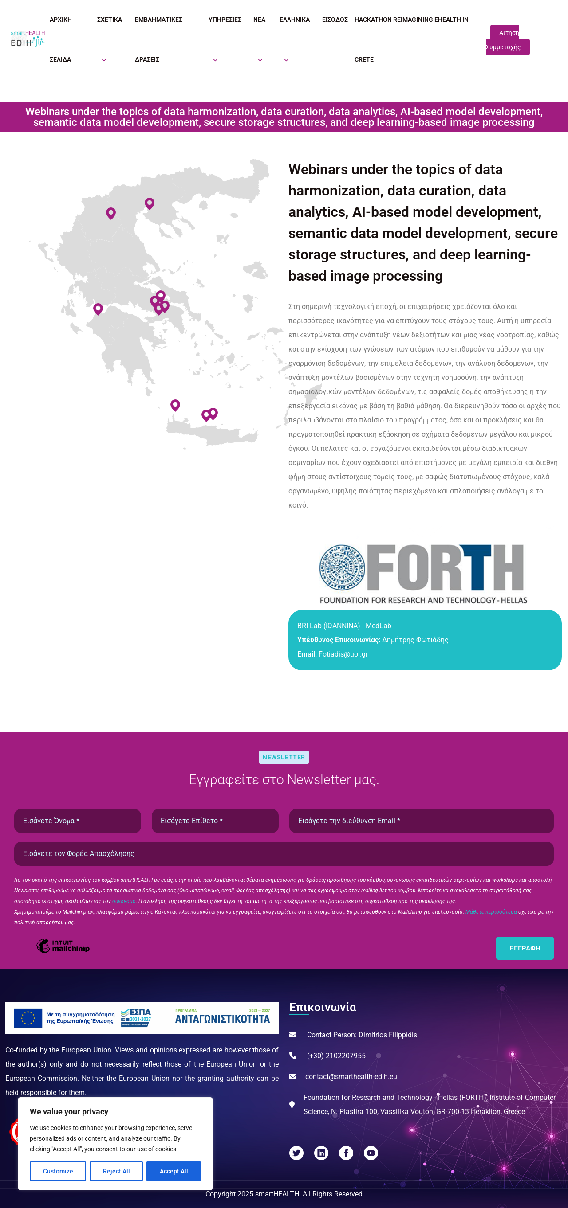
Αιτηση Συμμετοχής (503, 40)
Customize (58, 1171)
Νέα (259, 19)
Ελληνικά (295, 19)
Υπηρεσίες (225, 19)
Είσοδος (335, 19)
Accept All (174, 1171)
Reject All (116, 1171)
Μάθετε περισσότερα (491, 912)
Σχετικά (109, 19)
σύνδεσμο (124, 901)
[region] (115, 1143)
